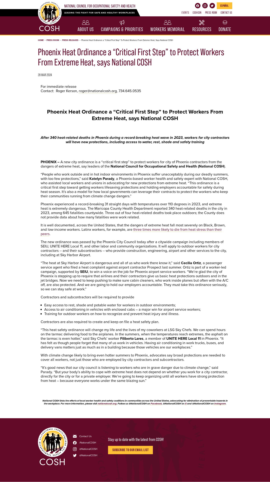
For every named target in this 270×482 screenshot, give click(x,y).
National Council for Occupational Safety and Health (99, 6)
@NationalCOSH (88, 449)
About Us (86, 29)
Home (41, 40)
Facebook (197, 5)
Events (185, 12)
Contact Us (226, 12)
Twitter (212, 5)
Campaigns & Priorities (122, 29)
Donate (225, 29)
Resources (201, 29)
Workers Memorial (167, 29)
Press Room (211, 12)
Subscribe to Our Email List (130, 450)
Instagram (205, 5)
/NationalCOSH (87, 443)
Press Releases (70, 40)
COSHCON (197, 12)
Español (224, 5)
